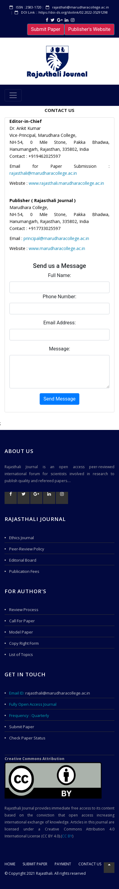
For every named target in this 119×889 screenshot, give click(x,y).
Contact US (89, 864)
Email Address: (59, 323)
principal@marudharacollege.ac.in (56, 238)
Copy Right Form (24, 643)
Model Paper (21, 632)
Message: (59, 349)
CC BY (67, 836)
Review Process (23, 609)
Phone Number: (59, 296)
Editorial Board (22, 560)
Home (10, 864)
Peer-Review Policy (26, 549)
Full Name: (59, 275)
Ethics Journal (21, 537)
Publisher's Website (89, 29)
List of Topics (21, 654)
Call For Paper (22, 621)
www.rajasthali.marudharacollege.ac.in (66, 183)
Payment (63, 864)
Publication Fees (24, 571)
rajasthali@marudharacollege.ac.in (43, 173)
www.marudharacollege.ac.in (57, 248)
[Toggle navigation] (13, 95)
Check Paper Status (27, 738)
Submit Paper (45, 29)
